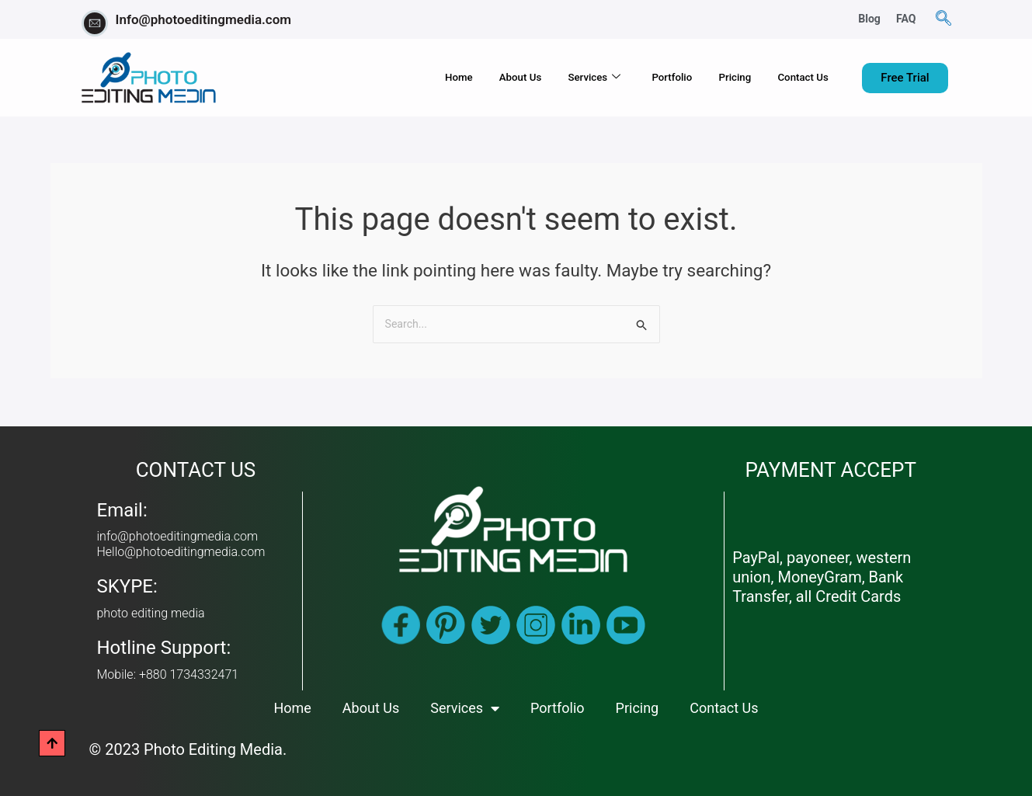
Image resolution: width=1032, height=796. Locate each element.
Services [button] (560, 78)
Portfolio (647, 78)
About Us (476, 78)
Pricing (719, 78)
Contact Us (797, 78)
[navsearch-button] (943, 19)
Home (405, 78)
